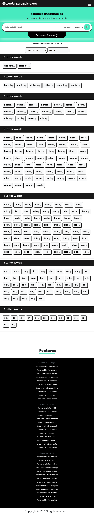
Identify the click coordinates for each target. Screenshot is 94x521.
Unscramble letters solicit (47, 500)
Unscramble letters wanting (47, 366)
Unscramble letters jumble (47, 392)
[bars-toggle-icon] (89, 4)
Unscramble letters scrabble (47, 388)
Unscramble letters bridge (47, 399)
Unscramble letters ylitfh (47, 408)
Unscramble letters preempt (47, 467)
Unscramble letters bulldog (47, 471)
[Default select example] (73, 27)
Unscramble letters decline (47, 374)
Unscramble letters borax (47, 440)
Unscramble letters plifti (47, 496)
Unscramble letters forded (47, 433)
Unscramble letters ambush (47, 489)
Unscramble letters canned (47, 437)
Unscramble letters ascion (47, 395)
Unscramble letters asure (47, 370)
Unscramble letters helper (47, 384)
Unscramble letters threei (47, 457)
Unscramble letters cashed (47, 464)
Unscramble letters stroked (47, 478)
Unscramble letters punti (47, 422)
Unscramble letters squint (47, 426)
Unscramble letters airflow (47, 447)
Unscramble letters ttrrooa (47, 460)
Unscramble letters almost (47, 411)
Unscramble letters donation (47, 419)
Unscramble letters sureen (47, 429)
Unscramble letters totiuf (47, 415)
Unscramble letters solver (47, 381)
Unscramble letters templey (47, 485)
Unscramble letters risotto (47, 444)
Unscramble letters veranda (47, 475)
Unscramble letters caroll (47, 493)
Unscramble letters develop (47, 377)
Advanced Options (47, 35)
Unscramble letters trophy (47, 482)
